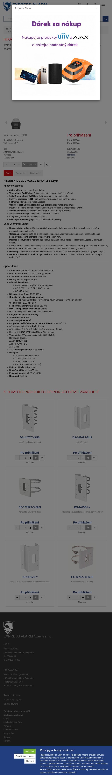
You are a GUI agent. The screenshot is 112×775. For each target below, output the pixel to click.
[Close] (96, 8)
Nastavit (30, 761)
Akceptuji (29, 751)
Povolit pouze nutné (25, 756)
